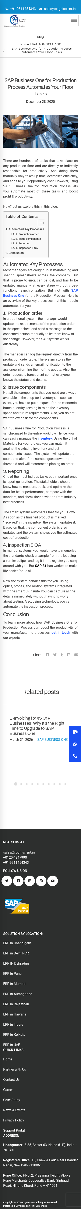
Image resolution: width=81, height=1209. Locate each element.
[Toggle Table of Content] (39, 223)
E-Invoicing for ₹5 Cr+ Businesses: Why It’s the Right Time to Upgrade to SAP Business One (37, 726)
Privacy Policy (13, 1120)
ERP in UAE (11, 1045)
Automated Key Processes (26, 229)
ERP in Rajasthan (16, 1004)
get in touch (61, 633)
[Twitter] (55, 655)
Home (24, 44)
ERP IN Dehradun (16, 963)
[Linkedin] (69, 655)
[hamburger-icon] (74, 20)
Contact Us (11, 1080)
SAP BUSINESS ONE (46, 44)
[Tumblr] (62, 655)
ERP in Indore (13, 1024)
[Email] (76, 655)
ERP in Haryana (15, 1014)
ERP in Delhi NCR (16, 953)
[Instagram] (41, 881)
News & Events (14, 1110)
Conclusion (16, 253)
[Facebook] (47, 655)
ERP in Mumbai (14, 984)
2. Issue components (28, 238)
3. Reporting (22, 243)
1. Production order (27, 234)
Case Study (11, 1100)
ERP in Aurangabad (17, 994)
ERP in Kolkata (14, 1035)
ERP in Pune (12, 974)
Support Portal (14, 1130)
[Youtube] (52, 881)
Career (8, 1090)
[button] (75, 756)
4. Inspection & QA (26, 247)
